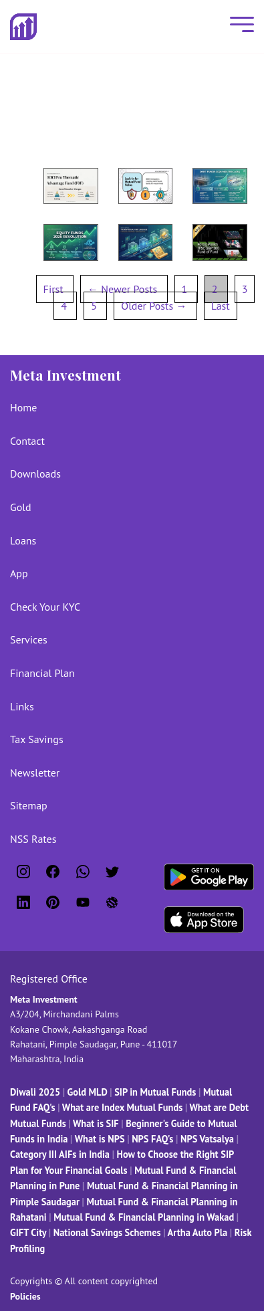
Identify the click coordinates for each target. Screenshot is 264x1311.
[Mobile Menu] (238, 27)
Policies (25, 1296)
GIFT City (28, 1232)
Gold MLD (87, 1092)
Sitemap (28, 805)
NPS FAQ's (152, 1138)
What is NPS (100, 1138)
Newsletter (34, 772)
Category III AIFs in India (60, 1154)
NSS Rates (33, 838)
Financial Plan (42, 673)
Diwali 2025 (35, 1092)
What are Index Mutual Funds (122, 1107)
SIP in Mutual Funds (155, 1092)
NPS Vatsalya (207, 1138)
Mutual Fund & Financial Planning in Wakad (143, 1217)
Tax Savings (36, 739)
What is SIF (97, 1123)
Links (22, 706)
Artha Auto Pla (198, 1232)
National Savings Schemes (107, 1232)
